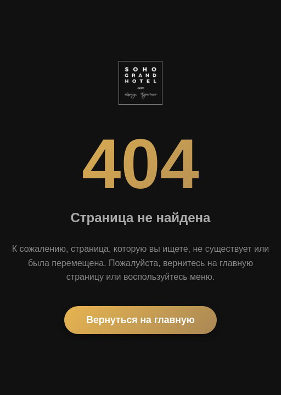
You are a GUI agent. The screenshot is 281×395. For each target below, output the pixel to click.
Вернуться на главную (140, 319)
